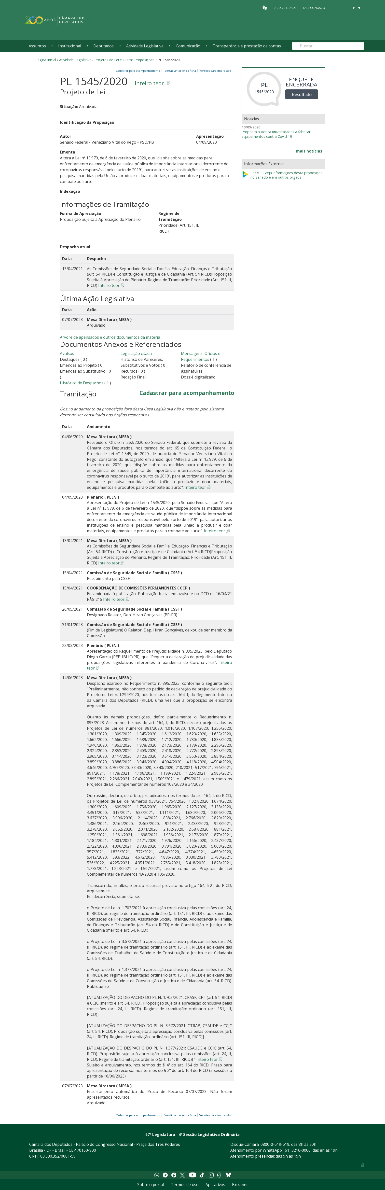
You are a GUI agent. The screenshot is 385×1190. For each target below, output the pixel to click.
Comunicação (188, 46)
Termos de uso (185, 1184)
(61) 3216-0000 (297, 1150)
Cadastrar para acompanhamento (139, 70)
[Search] (328, 46)
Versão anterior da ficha (180, 70)
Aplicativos (215, 1184)
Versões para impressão (214, 70)
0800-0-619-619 (275, 1144)
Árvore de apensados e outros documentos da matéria (110, 337)
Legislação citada (136, 353)
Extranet (240, 1184)
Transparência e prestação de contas (247, 46)
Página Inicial (45, 59)
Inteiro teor (149, 83)
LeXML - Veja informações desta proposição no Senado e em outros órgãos (282, 175)
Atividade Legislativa (145, 46)
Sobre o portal (150, 1184)
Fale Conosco (314, 8)
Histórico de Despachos (81, 383)
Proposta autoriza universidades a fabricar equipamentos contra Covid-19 (276, 134)
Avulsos (67, 353)
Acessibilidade (285, 8)
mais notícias (309, 151)
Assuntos (37, 46)
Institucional (69, 46)
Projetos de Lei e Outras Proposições (124, 59)
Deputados (103, 46)
